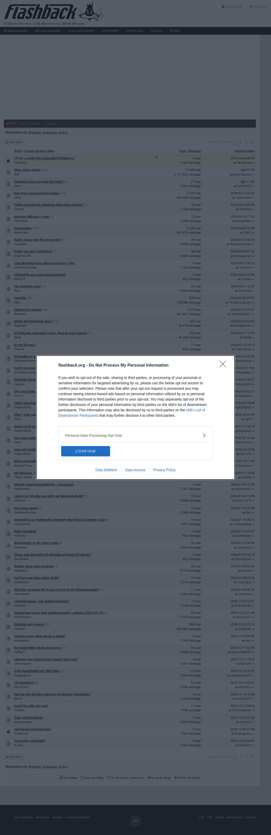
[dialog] (135, 417)
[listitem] (135, 435)
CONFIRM (85, 451)
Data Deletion (106, 470)
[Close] (224, 365)
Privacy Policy (164, 470)
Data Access (135, 470)
